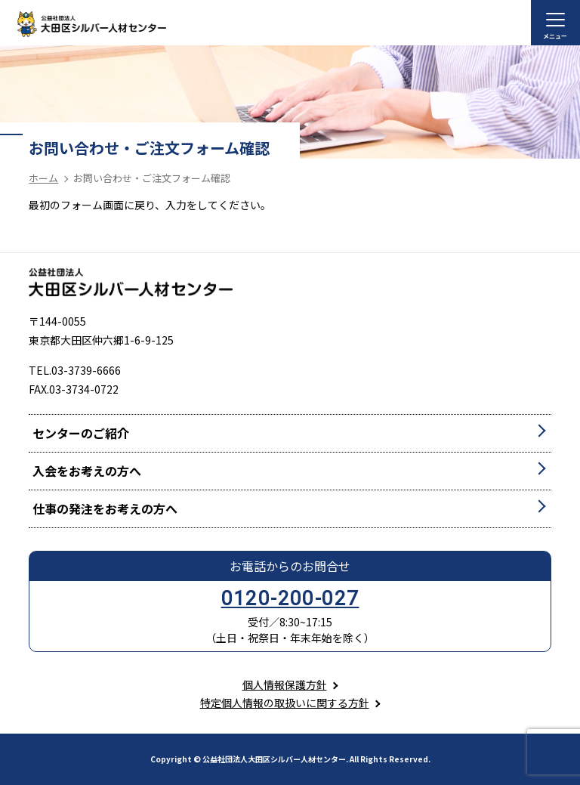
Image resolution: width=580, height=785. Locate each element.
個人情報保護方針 (284, 684)
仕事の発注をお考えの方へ (104, 508)
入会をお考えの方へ (86, 471)
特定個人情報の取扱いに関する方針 (284, 702)
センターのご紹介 (80, 433)
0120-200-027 (290, 598)
